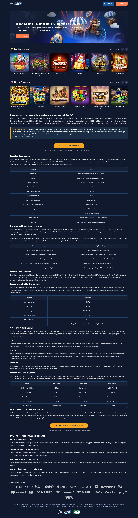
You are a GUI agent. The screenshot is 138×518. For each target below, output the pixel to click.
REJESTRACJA (121, 3)
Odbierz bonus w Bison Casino (69, 426)
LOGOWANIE (108, 3)
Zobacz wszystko (114, 49)
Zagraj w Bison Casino (69, 146)
